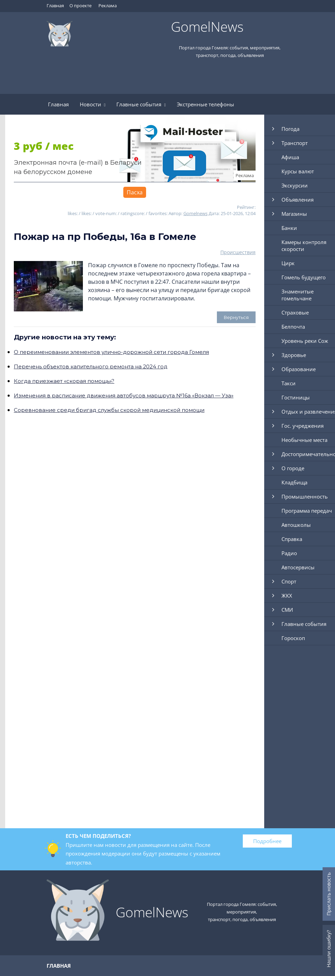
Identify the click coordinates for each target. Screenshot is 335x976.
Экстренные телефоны (205, 104)
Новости (92, 104)
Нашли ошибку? (328, 948)
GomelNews (207, 26)
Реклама (107, 5)
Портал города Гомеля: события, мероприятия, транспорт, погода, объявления (242, 911)
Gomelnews (195, 213)
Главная (55, 5)
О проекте (80, 5)
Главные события (140, 104)
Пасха (135, 192)
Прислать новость (328, 894)
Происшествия (238, 252)
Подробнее (267, 841)
